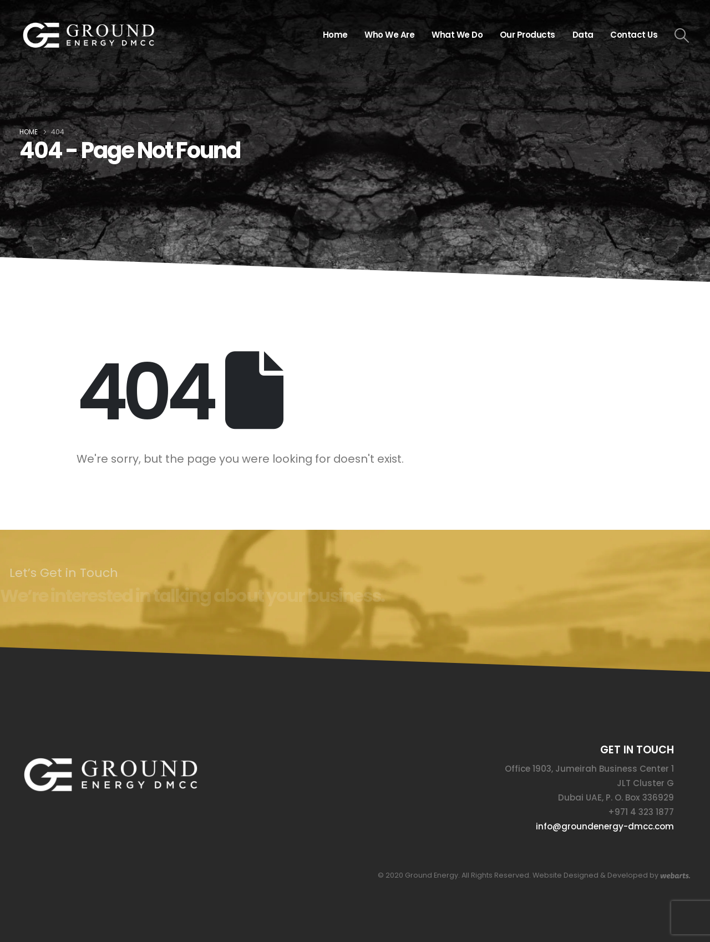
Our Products (527, 34)
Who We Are (389, 34)
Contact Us (633, 34)
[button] (682, 35)
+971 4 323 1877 (641, 812)
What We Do (457, 34)
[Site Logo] (88, 35)
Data (583, 34)
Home (335, 34)
